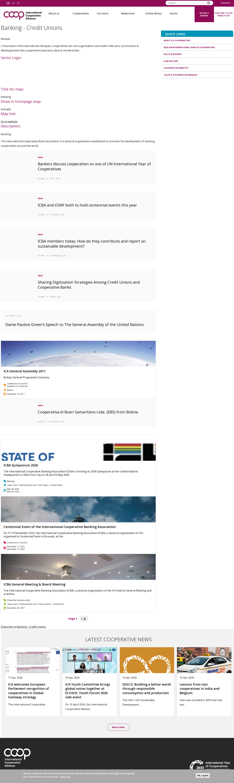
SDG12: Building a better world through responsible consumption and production (146, 688)
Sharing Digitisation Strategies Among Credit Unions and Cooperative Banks (89, 284)
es (13, 3)
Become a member (204, 14)
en (8, 3)
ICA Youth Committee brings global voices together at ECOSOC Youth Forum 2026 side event (87, 690)
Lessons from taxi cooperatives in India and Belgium (200, 688)
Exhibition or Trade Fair (17, 386)
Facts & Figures (173, 54)
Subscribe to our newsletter (224, 14)
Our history (171, 61)
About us (53, 13)
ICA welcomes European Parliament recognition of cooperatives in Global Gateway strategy (28, 690)
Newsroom (128, 13)
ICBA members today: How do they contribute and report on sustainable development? (92, 243)
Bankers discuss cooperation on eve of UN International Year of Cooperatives (94, 166)
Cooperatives (81, 13)
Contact (225, 3)
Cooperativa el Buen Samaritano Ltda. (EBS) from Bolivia (88, 412)
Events (174, 13)
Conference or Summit (17, 383)
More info (65, 776)
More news (118, 727)
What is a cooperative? (177, 40)
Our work (102, 13)
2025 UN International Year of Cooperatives (189, 47)
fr (18, 3)
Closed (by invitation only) (18, 600)
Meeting (10, 481)
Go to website (9, 121)
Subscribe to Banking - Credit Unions (23, 627)
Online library (153, 13)
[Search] (208, 3)
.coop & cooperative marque (180, 74)
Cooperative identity (176, 67)
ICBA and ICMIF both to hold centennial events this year (87, 205)
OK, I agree (202, 775)
